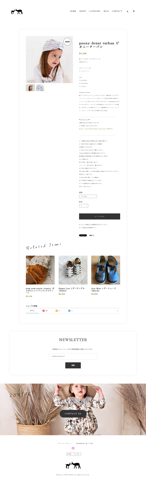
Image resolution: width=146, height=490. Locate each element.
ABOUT (82, 11)
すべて (32, 310)
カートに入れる (100, 216)
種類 (81, 192)
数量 (81, 202)
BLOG (106, 11)
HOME (73, 11)
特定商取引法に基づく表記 (84, 443)
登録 (73, 365)
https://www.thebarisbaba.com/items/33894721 (96, 128)
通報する (91, 235)
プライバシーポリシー (65, 443)
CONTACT (117, 11)
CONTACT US (73, 413)
